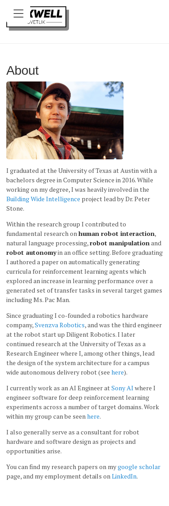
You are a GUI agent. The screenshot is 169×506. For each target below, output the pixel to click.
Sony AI (122, 388)
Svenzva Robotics (60, 325)
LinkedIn (124, 476)
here (117, 372)
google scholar (139, 466)
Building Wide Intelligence (43, 198)
